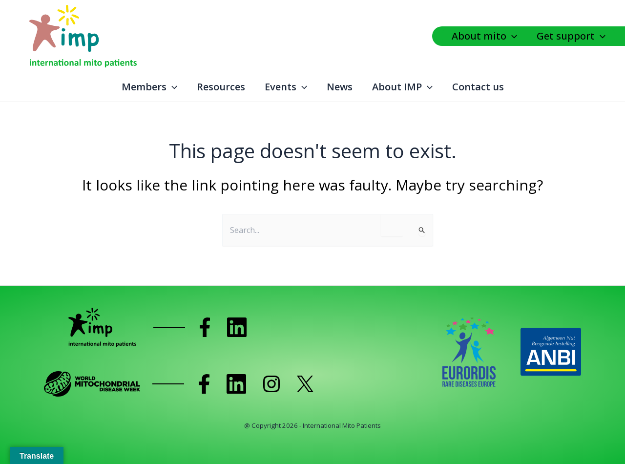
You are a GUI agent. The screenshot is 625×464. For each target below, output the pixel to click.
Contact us (478, 86)
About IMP (402, 87)
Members (149, 87)
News (340, 86)
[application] (514, 36)
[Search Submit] (422, 231)
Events (286, 87)
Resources (221, 86)
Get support (571, 36)
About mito (484, 36)
